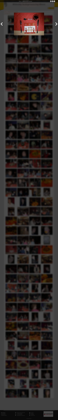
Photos (20, 1)
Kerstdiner (30, 1)
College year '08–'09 (25, 1)
